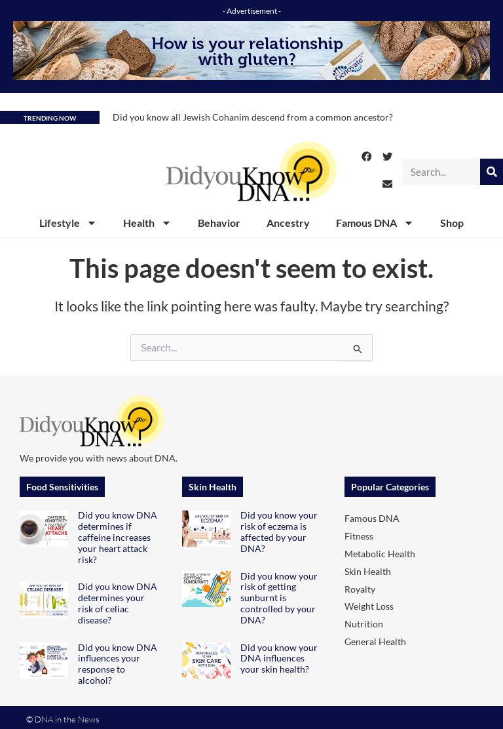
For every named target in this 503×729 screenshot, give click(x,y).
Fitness (359, 536)
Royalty (360, 589)
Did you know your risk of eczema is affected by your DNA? (279, 531)
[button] (366, 156)
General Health (375, 641)
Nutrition (364, 623)
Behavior (219, 222)
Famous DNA (375, 223)
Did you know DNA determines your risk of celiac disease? (117, 603)
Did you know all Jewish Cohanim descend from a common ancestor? (253, 117)
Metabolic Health (380, 553)
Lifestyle (68, 223)
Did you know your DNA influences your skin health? (279, 658)
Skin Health (368, 571)
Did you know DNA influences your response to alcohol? (117, 664)
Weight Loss (369, 606)
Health (147, 223)
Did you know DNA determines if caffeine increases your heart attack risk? (117, 536)
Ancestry (288, 222)
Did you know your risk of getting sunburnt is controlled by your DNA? (279, 597)
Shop (452, 222)
